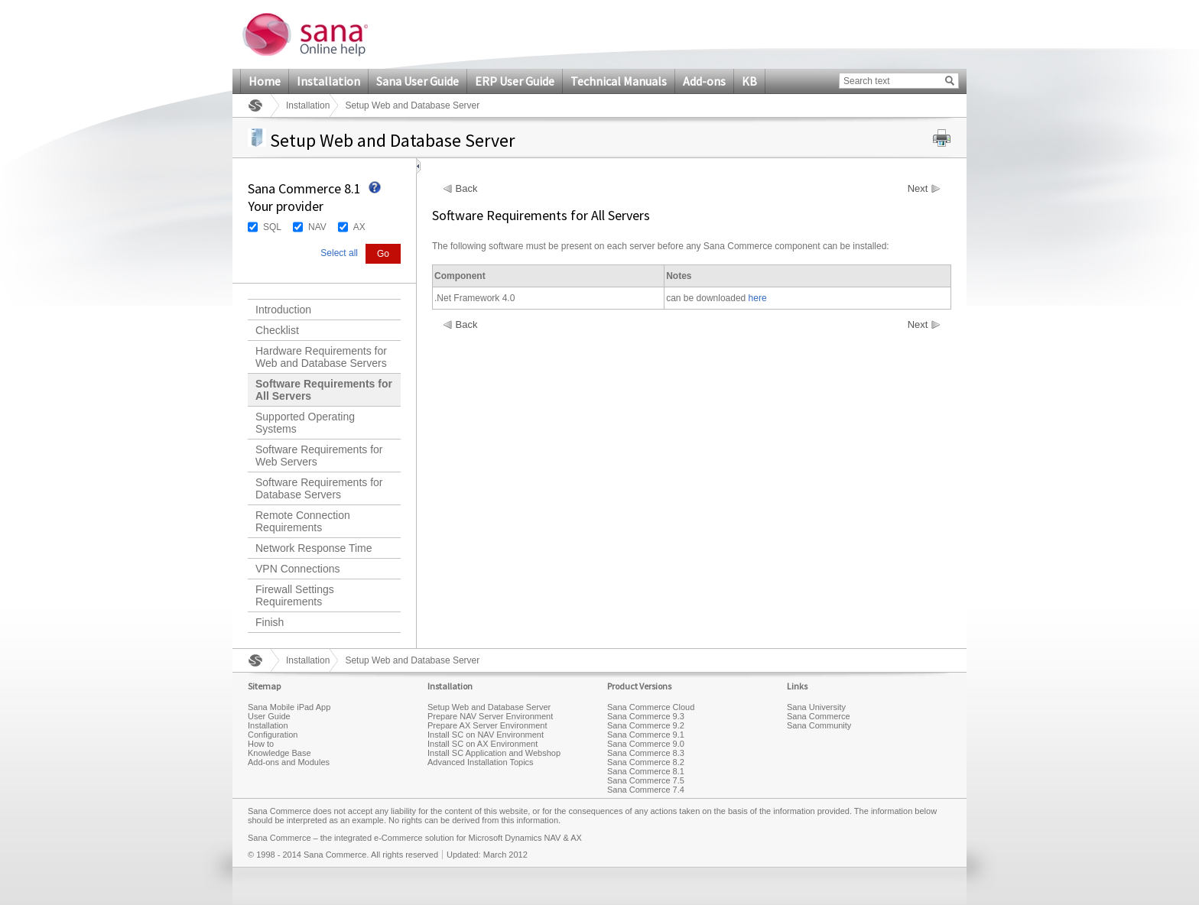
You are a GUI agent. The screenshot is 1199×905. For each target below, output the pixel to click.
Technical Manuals (618, 81)
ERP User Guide (514, 81)
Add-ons (704, 81)
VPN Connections (297, 569)
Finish (269, 622)
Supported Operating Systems (305, 422)
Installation (328, 81)
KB (749, 81)
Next (918, 188)
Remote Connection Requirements (302, 521)
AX (359, 227)
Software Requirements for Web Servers (319, 455)
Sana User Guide (417, 81)
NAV (317, 227)
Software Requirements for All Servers (323, 390)
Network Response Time (313, 548)
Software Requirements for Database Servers (319, 488)
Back (467, 188)
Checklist (277, 330)
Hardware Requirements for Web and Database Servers (321, 357)
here (758, 298)
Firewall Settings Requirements (294, 595)
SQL (272, 227)
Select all (339, 253)
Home (265, 81)
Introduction (283, 309)
